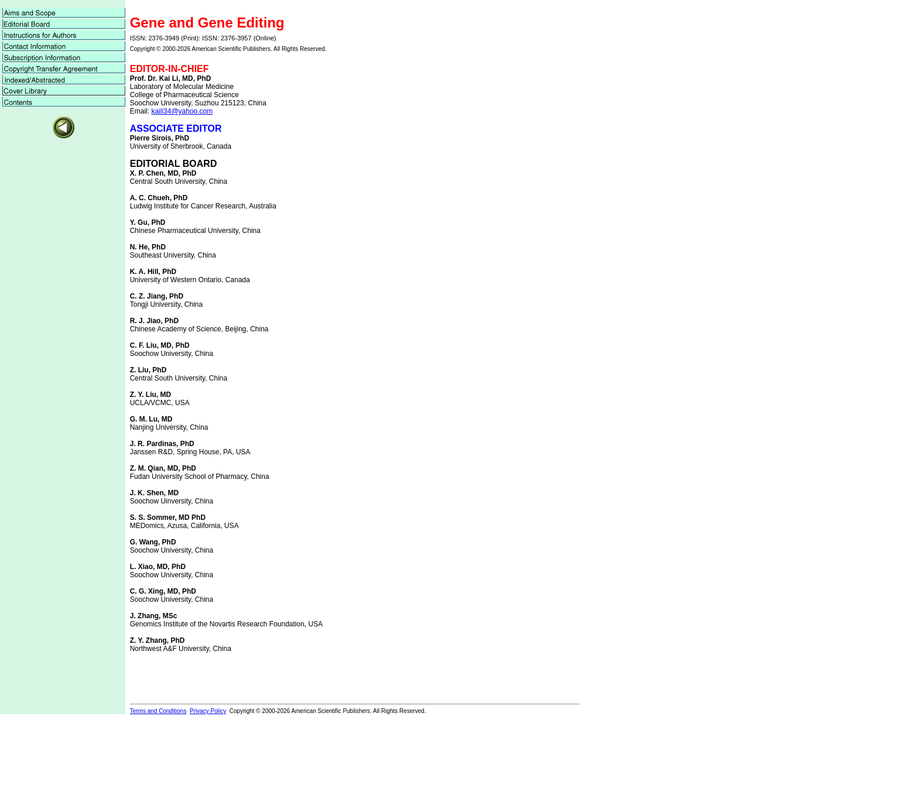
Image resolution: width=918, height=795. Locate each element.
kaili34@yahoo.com (182, 111)
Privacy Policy (208, 711)
